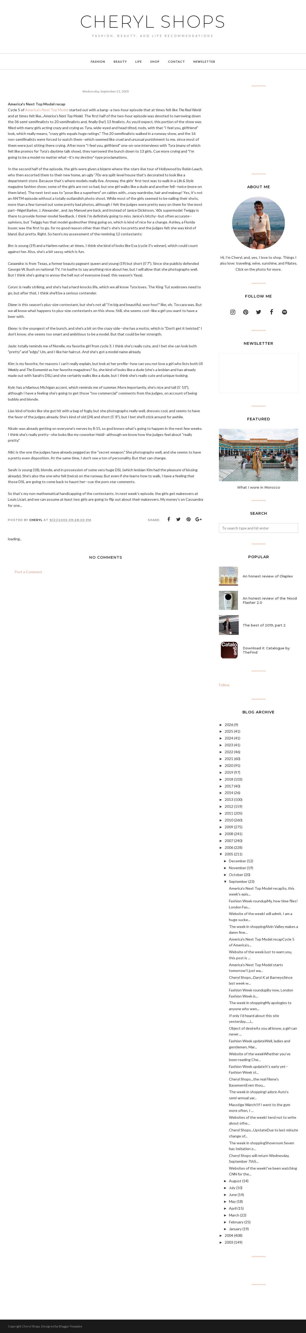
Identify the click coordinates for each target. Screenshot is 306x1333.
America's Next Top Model (46, 110)
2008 (229, 833)
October (236, 874)
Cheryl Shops (153, 21)
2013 (229, 799)
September (238, 881)
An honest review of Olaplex (268, 576)
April (233, 1208)
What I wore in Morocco (258, 487)
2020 (229, 765)
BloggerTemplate (70, 1326)
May (232, 1201)
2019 (229, 772)
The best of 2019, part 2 (264, 625)
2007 (229, 840)
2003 (229, 1242)
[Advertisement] (258, 130)
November (237, 867)
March (234, 1215)
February (236, 1222)
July (232, 1187)
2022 (229, 752)
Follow (224, 685)
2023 (229, 745)
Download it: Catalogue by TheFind (266, 650)
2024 (229, 738)
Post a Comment (28, 572)
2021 (229, 758)
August (235, 1181)
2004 (229, 1235)
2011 (229, 813)
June (233, 1194)
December (237, 861)
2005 (229, 854)
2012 (229, 806)
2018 (229, 779)
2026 (229, 724)
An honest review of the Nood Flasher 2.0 (270, 600)
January (235, 1229)
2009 (229, 827)
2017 (229, 786)
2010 (229, 820)
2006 (229, 847)
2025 (229, 731)
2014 (229, 792)
